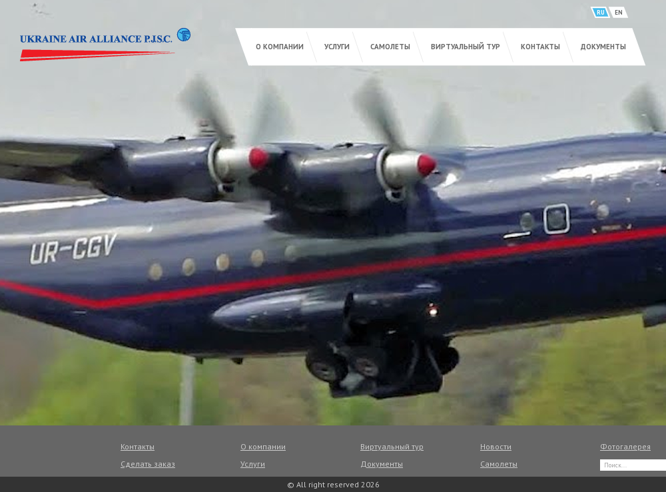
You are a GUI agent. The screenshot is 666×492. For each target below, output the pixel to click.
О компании (280, 46)
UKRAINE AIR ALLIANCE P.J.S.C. (105, 44)
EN (619, 12)
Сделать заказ (148, 464)
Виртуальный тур (465, 46)
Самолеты (390, 46)
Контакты (540, 46)
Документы (603, 46)
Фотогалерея (625, 446)
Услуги (337, 46)
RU (601, 12)
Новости (495, 446)
